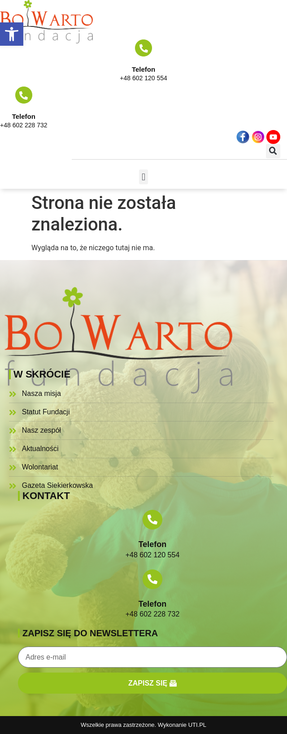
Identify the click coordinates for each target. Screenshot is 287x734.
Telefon (143, 69)
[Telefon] (143, 48)
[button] (11, 34)
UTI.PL (197, 724)
